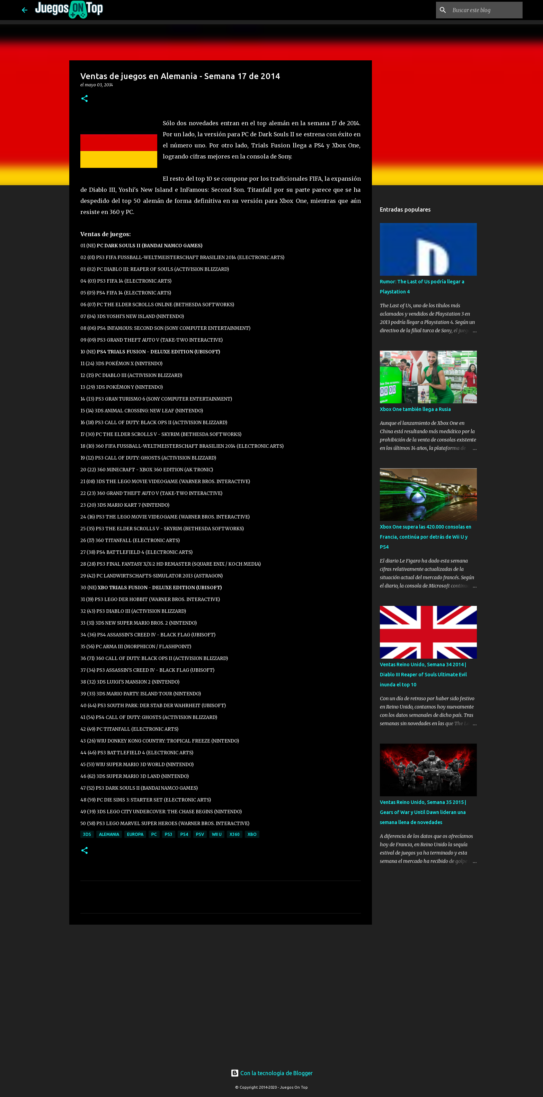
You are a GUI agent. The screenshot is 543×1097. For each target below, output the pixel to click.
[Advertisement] (192, 943)
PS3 (168, 834)
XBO (252, 834)
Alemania (109, 834)
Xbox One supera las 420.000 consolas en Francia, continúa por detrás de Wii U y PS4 (425, 537)
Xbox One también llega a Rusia (415, 409)
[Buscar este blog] (486, 10)
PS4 (184, 834)
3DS (87, 834)
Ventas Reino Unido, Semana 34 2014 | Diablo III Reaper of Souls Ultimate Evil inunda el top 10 (423, 674)
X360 (235, 834)
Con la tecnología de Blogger (272, 1073)
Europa (135, 834)
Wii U (217, 834)
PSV (200, 834)
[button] (84, 99)
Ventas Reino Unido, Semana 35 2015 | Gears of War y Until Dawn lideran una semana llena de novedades (423, 812)
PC (154, 834)
